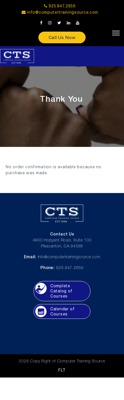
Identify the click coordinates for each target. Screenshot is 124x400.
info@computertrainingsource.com (62, 12)
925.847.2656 (60, 6)
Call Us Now (62, 37)
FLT (62, 370)
